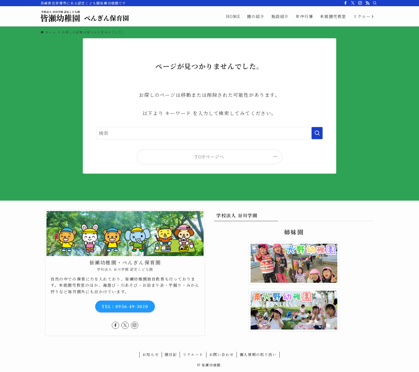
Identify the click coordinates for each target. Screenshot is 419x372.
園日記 (171, 354)
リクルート (193, 354)
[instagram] (360, 3)
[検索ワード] (209, 133)
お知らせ (150, 354)
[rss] (367, 3)
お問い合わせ (221, 354)
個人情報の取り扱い (258, 354)
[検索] (374, 3)
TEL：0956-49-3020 (125, 306)
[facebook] (345, 3)
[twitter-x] (352, 3)
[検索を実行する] (317, 133)
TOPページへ (209, 156)
